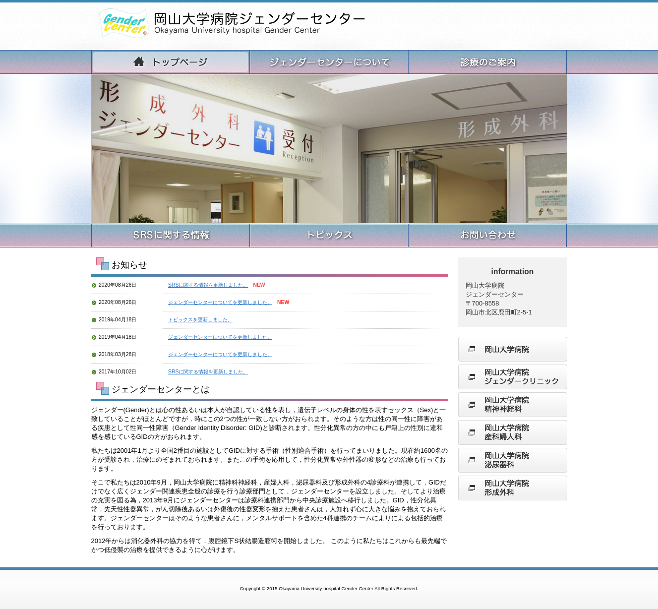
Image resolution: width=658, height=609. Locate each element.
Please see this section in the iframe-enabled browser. (269, 326)
